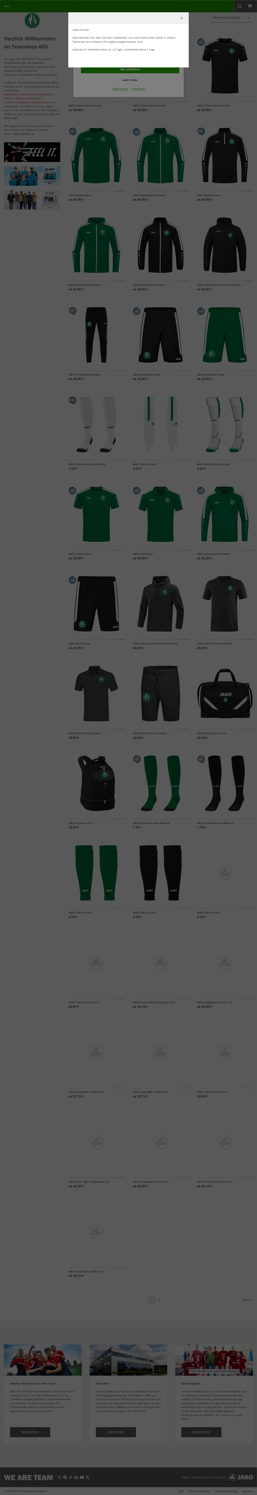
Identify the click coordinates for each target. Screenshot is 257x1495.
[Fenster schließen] (182, 18)
